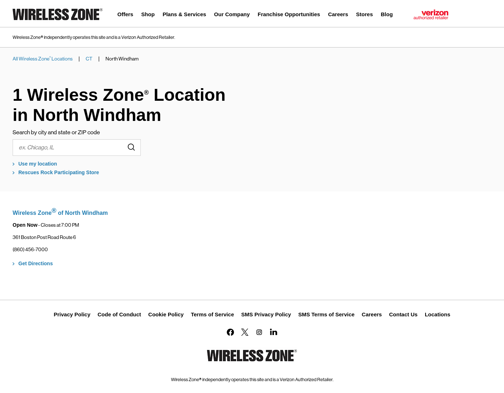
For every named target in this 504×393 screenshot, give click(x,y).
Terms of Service (212, 314)
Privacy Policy (72, 314)
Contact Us (403, 314)
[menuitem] (125, 15)
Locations (437, 314)
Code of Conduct (119, 314)
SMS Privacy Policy (266, 314)
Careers (372, 314)
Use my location (37, 164)
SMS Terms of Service (326, 314)
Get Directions (35, 263)
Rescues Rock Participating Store (58, 172)
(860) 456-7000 (30, 249)
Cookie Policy (166, 314)
